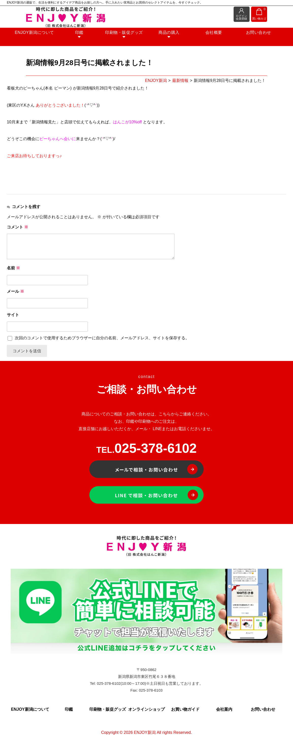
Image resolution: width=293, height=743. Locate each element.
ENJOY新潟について (46, 36)
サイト (13, 315)
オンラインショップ (146, 710)
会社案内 (224, 710)
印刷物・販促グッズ (126, 38)
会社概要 (206, 36)
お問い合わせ (246, 36)
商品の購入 (166, 38)
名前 (13, 268)
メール (15, 291)
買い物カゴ (259, 14)
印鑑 (86, 38)
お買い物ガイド (185, 710)
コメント (17, 227)
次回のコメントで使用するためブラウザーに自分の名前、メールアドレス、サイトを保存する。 (102, 338)
